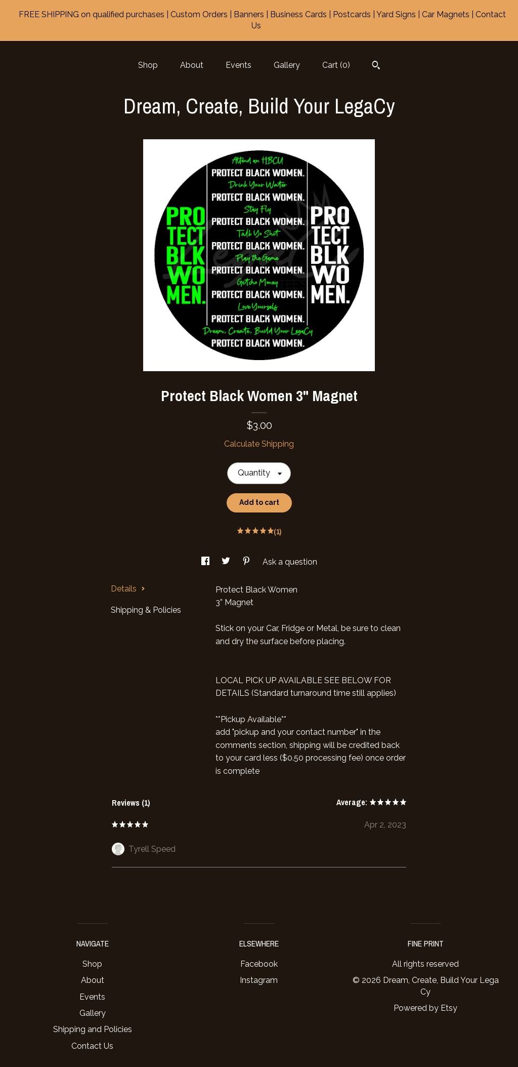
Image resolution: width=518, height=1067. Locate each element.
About (191, 65)
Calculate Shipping (259, 444)
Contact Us (92, 1046)
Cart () (336, 65)
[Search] (376, 66)
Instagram (259, 980)
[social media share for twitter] (227, 562)
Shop (148, 65)
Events (238, 65)
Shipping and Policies (92, 1029)
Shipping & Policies (146, 610)
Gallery (287, 65)
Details (128, 589)
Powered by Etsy (425, 1008)
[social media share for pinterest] (247, 562)
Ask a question (290, 562)
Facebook (259, 964)
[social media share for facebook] (206, 562)
